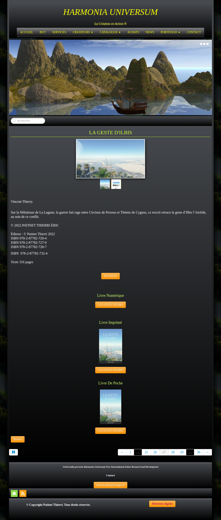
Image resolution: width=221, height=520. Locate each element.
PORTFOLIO (170, 32)
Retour (18, 439)
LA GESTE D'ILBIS (110, 304)
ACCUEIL (26, 32)
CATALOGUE (110, 32)
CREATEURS (83, 32)
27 (164, 452)
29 (181, 452)
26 (155, 452)
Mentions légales (162, 503)
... (138, 452)
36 (198, 452)
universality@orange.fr (110, 485)
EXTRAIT (110, 276)
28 (173, 452)
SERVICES (59, 32)
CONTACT (194, 32)
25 (146, 452)
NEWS (150, 32)
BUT (43, 32)
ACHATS (133, 32)
